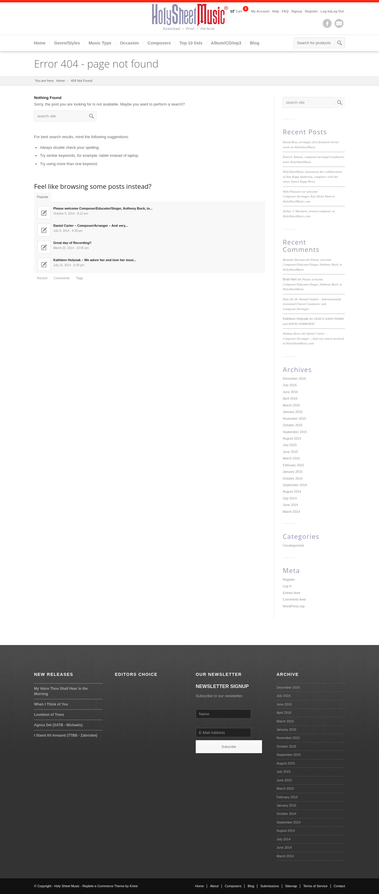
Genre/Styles (67, 43)
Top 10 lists (191, 43)
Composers (159, 43)
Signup (296, 11)
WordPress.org (293, 606)
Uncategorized (293, 545)
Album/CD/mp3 (226, 43)
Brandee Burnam (294, 259)
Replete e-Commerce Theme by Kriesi (110, 886)
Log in (287, 586)
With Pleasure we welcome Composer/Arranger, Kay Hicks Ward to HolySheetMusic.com (309, 196)
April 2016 (290, 398)
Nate (286, 299)
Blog (254, 43)
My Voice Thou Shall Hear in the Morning (61, 691)
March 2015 (291, 458)
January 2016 (293, 412)
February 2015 (293, 465)
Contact (339, 886)
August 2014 (292, 491)
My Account (260, 11)
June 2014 (290, 505)
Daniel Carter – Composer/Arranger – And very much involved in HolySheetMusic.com (313, 338)
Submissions (269, 886)
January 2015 (293, 471)
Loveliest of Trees (49, 715)
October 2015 (293, 425)
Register (311, 11)
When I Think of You (51, 704)
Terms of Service (315, 886)
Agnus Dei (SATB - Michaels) (58, 725)
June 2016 (290, 392)
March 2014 (291, 511)
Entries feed (291, 593)
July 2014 (290, 498)
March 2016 (291, 405)
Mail (339, 23)
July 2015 (290, 445)
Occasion (129, 43)
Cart (239, 11)
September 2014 (295, 485)
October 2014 (293, 478)
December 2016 (294, 378)
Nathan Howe (292, 333)
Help (275, 11)
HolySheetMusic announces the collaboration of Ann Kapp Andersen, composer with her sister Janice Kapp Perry (312, 176)
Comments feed (294, 599)
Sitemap (291, 886)
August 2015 (292, 438)
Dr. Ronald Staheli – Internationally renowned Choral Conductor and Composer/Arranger (312, 304)
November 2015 (294, 418)
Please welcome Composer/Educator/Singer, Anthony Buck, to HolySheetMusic (312, 264)
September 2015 (295, 432)
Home (40, 43)
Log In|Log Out (332, 11)
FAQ (285, 11)
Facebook (327, 23)
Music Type (100, 43)
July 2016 (290, 385)
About (214, 886)
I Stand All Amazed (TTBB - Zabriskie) (65, 735)
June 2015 (290, 452)
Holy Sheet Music (67, 886)
